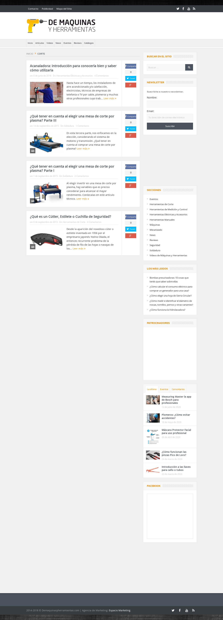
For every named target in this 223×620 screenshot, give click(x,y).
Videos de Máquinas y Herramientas (168, 255)
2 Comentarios (82, 176)
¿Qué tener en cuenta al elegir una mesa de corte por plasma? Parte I (72, 168)
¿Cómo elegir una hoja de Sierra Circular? (171, 295)
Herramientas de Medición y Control (168, 209)
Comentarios (178, 389)
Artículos (39, 43)
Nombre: (152, 97)
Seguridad (155, 245)
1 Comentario (82, 125)
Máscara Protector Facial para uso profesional (176, 431)
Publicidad (47, 8)
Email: (150, 111)
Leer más (109, 98)
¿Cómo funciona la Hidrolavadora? (167, 309)
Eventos (67, 43)
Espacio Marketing (119, 610)
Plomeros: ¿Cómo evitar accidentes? (176, 416)
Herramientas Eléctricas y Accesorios (74, 75)
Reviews (78, 43)
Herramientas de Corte (74, 222)
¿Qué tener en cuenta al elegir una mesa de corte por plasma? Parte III (72, 118)
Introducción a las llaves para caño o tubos (176, 468)
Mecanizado (156, 229)
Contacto (33, 8)
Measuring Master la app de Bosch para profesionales (176, 400)
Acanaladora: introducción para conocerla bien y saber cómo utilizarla (73, 68)
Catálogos (89, 43)
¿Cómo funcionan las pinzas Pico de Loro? (174, 453)
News (58, 43)
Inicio (30, 43)
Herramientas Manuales (162, 219)
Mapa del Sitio (64, 8)
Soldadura (69, 125)
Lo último (151, 389)
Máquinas (155, 224)
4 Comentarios (101, 75)
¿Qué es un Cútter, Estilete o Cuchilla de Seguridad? (70, 216)
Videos (50, 43)
